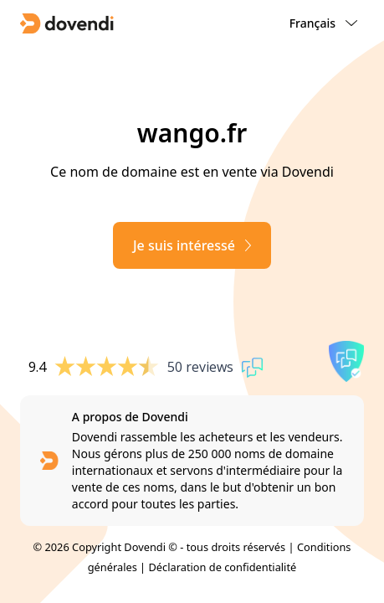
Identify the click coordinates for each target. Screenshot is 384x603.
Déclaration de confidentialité (223, 567)
